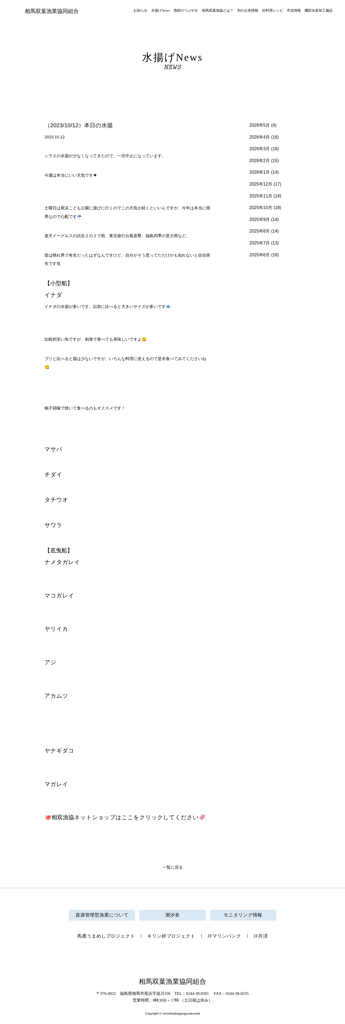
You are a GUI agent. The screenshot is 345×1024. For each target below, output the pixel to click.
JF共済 (260, 936)
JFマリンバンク (224, 936)
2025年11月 (260, 196)
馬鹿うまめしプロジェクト (106, 936)
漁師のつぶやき (186, 10)
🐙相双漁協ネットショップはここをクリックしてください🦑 (125, 817)
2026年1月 (259, 172)
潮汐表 (172, 915)
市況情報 (294, 10)
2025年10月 (260, 207)
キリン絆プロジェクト (171, 936)
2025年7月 (259, 243)
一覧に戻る (173, 867)
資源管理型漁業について (102, 915)
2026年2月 (259, 160)
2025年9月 (259, 219)
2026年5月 (259, 125)
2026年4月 (259, 137)
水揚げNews (160, 10)
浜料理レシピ (272, 10)
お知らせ (140, 10)
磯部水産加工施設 (319, 10)
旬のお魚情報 (247, 10)
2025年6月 (259, 255)
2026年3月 (259, 148)
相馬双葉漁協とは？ (217, 10)
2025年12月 (260, 184)
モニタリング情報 (243, 915)
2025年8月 (259, 231)
